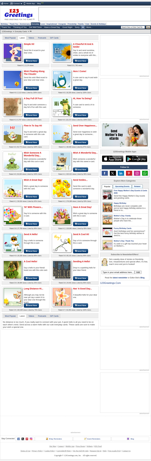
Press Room (80, 446)
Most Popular (10, 38)
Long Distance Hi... (33, 288)
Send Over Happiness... (85, 125)
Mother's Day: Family (122, 216)
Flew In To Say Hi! (33, 125)
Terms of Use (25, 451)
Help (104, 451)
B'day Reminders (54, 439)
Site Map (52, 446)
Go (148, 27)
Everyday (35, 24)
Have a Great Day (52, 27)
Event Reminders (92, 439)
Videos (31, 38)
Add (138, 272)
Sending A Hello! (81, 261)
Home (6, 3)
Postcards (42, 38)
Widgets (90, 446)
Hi (83, 27)
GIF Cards (54, 38)
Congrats (62, 24)
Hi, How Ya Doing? (82, 98)
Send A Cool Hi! (81, 234)
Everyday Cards (21, 31)
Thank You (14, 24)
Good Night (67, 27)
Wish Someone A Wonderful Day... (32, 154)
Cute (87, 24)
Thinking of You (20, 27)
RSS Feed (98, 446)
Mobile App (30, 3)
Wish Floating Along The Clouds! (34, 72)
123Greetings (7, 31)
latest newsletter (120, 278)
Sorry (77, 27)
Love (43, 24)
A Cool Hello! (30, 261)
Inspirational (52, 24)
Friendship (72, 24)
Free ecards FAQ (114, 451)
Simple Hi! (29, 44)
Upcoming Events (122, 186)
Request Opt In (95, 451)
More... (89, 27)
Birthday (4, 24)
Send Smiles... (80, 180)
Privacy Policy (37, 451)
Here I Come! (79, 71)
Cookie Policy (49, 451)
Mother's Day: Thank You (124, 241)
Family (81, 24)
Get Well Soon (35, 27)
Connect (16, 3)
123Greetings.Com (110, 283)
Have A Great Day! (82, 207)
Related (137, 186)
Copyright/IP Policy (64, 451)
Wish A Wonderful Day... (85, 153)
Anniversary (25, 24)
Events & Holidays (98, 24)
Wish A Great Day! (33, 180)
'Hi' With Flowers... (33, 207)
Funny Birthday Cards (122, 228)
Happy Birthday (120, 203)
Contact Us (126, 451)
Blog (39, 3)
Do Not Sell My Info (80, 451)
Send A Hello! (31, 234)
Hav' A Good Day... (82, 288)
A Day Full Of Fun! (33, 98)
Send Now (31, 61)
